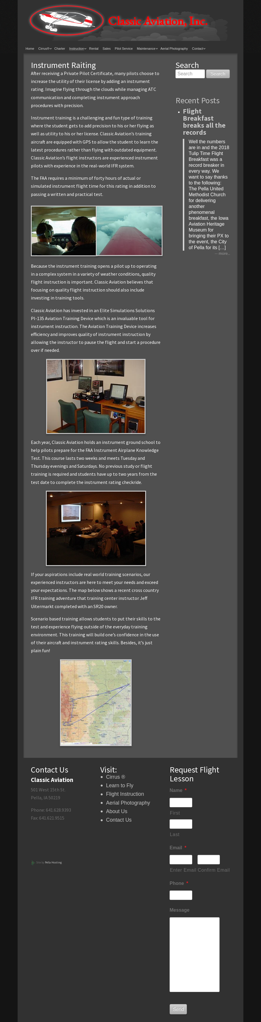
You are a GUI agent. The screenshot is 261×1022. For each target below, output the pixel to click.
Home (30, 48)
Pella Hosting (53, 862)
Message (180, 910)
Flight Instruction (125, 794)
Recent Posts (197, 100)
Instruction (76, 48)
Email (178, 847)
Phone (179, 883)
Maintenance (146, 48)
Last (175, 834)
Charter (59, 48)
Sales (107, 48)
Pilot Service (124, 48)
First (175, 812)
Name (178, 790)
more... (224, 253)
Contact (197, 48)
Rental (93, 48)
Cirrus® (43, 48)
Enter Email (181, 870)
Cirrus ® (115, 777)
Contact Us (119, 820)
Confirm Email (209, 870)
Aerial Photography (174, 48)
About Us (116, 811)
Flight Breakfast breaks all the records (204, 121)
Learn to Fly (119, 785)
